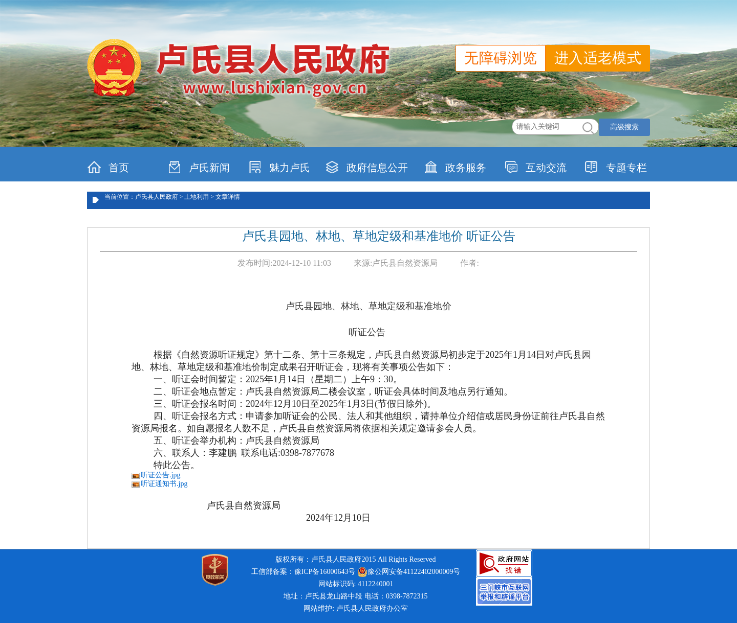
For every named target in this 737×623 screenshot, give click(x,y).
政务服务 (455, 167)
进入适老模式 (597, 58)
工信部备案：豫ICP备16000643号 (303, 571)
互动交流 (536, 167)
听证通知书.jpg (164, 484)
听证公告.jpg (160, 475)
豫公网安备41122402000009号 (408, 572)
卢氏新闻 (199, 167)
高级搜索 (624, 127)
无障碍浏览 (500, 58)
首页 (108, 167)
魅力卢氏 (279, 167)
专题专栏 (616, 167)
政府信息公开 (367, 167)
